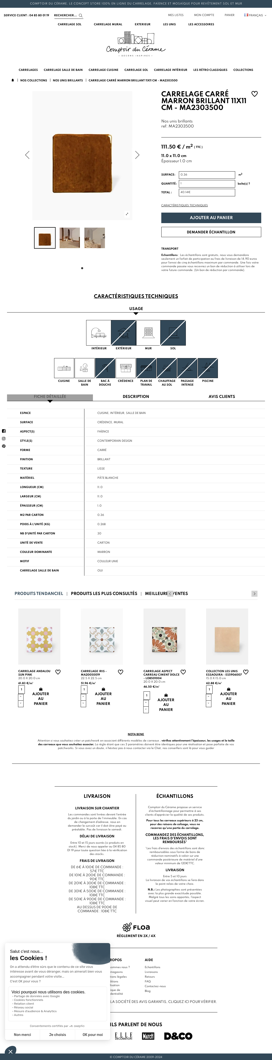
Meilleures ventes (166, 593)
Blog (148, 989)
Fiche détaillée (50, 396)
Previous (248, 593)
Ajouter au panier (211, 218)
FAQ (148, 980)
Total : (166, 192)
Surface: (168, 174)
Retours (150, 975)
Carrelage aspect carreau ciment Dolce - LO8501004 (162, 674)
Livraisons (151, 970)
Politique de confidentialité (113, 990)
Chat (158, 747)
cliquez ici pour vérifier (192, 1001)
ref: (164, 126)
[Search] (69, 15)
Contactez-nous (155, 985)
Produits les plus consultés (104, 593)
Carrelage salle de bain (39, 569)
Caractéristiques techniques (184, 205)
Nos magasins (113, 970)
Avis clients (222, 396)
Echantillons (152, 966)
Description (136, 396)
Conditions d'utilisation (111, 982)
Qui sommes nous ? (117, 966)
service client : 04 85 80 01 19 (26, 15)
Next (254, 593)
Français (255, 15)
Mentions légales (115, 975)
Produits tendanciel (39, 593)
